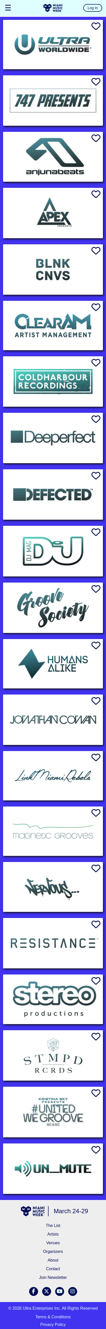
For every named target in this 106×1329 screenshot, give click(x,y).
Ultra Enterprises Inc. (42, 1308)
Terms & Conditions (53, 1317)
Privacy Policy (53, 1324)
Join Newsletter (53, 1277)
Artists (52, 1234)
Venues (53, 1243)
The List (53, 1225)
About (53, 1260)
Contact (53, 1269)
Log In (93, 8)
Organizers (53, 1251)
